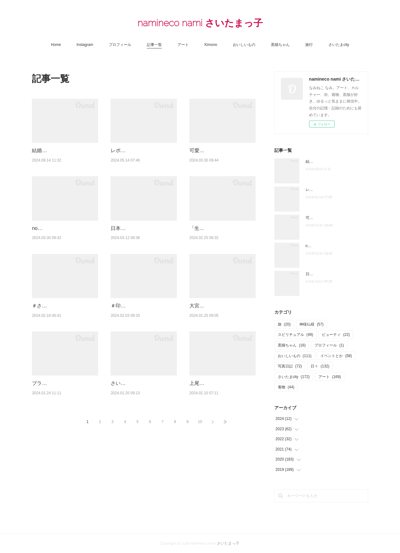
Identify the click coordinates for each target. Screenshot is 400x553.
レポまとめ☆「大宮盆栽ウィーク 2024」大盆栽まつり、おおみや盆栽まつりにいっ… (143, 158)
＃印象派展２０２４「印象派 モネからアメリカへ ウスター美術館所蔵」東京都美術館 (146, 345)
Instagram (85, 44)
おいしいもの (244, 44)
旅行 (309, 44)
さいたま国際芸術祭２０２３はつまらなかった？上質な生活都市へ (143, 439)
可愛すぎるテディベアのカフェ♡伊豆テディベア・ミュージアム (221, 158)
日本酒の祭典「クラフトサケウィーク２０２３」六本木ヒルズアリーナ (143, 252)
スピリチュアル (295, 334)
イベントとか (336, 356)
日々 (320, 366)
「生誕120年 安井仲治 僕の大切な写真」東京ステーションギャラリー (222, 252)
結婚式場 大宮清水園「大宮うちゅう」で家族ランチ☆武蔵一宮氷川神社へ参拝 (64, 158)
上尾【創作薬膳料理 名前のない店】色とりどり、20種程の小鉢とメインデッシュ (222, 439)
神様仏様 (311, 324)
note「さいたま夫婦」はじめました (335, 246)
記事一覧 (154, 44)
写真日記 (290, 366)
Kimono (210, 44)
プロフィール (120, 44)
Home (56, 44)
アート (183, 44)
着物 (286, 387)
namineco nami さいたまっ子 (200, 22)
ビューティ (336, 334)
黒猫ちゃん (280, 44)
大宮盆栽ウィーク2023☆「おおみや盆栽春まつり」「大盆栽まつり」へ (222, 345)
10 (200, 485)
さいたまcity (338, 44)
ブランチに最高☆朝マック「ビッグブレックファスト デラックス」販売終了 (62, 439)
